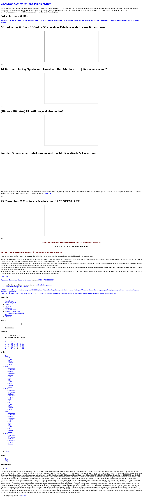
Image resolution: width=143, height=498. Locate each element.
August (10, 375)
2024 (6, 388)
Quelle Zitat (4, 276)
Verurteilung (8, 306)
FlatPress (24, 495)
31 (23, 348)
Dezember (11, 368)
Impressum (8, 316)
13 (12, 344)
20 (12, 346)
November (11, 369)
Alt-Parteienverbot (10, 309)
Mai (9, 357)
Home (6, 459)
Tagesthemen (13, 280)
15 (17, 344)
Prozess (7, 304)
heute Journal (27, 280)
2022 (6, 433)
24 (23, 346)
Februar (10, 363)
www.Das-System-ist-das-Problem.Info (26, 3)
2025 (6, 366)
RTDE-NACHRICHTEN (46, 280)
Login (6, 468)
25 (5, 348)
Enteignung (8, 308)
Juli (9, 376)
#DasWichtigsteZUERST (16, 313)
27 (12, 348)
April (10, 359)
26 (8, 348)
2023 (6, 411)
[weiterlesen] (48, 193)
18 (5, 346)
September (11, 373)
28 (14, 348)
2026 (6, 356)
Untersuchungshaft (10, 303)
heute (20, 280)
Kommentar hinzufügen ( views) (16, 286)
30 (20, 348)
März (10, 361)
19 (8, 346)
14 (14, 344)
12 (8, 344)
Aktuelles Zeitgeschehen (44, 285)
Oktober (10, 371)
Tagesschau (4, 280)
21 (14, 346)
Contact (7, 451)
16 (20, 344)
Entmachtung (9, 301)
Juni (9, 378)
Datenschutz (8, 315)
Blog (6, 461)
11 (5, 344)
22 (17, 346)
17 (23, 344)
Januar (10, 364)
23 (20, 346)
